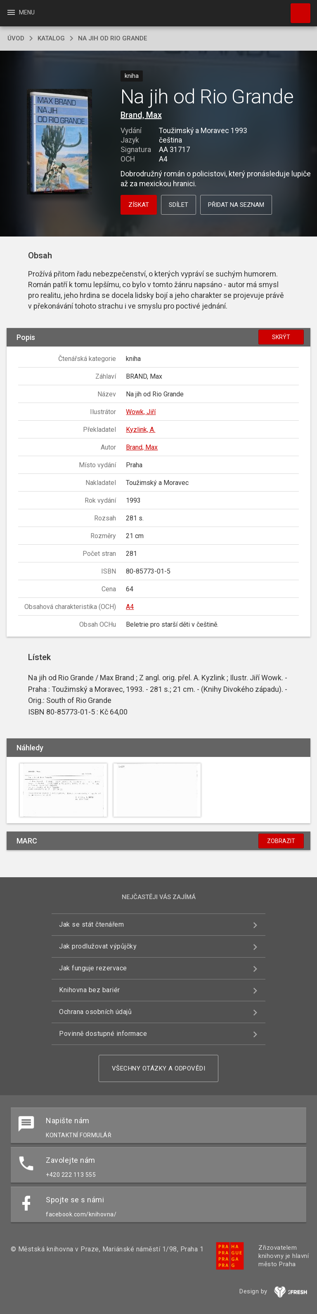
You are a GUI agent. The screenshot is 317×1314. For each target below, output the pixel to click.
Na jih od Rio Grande (112, 38)
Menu (20, 12)
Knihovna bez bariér (89, 990)
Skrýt (281, 337)
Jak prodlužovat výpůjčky (98, 946)
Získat (138, 204)
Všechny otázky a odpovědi (159, 1068)
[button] (59, 142)
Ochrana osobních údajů (95, 1012)
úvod (15, 38)
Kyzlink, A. (140, 429)
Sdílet (178, 204)
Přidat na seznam (236, 204)
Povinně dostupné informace (103, 1034)
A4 (130, 607)
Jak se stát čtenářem (91, 924)
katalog (51, 38)
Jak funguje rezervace (93, 968)
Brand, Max (141, 115)
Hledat (297, 9)
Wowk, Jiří (141, 412)
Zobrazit (281, 841)
